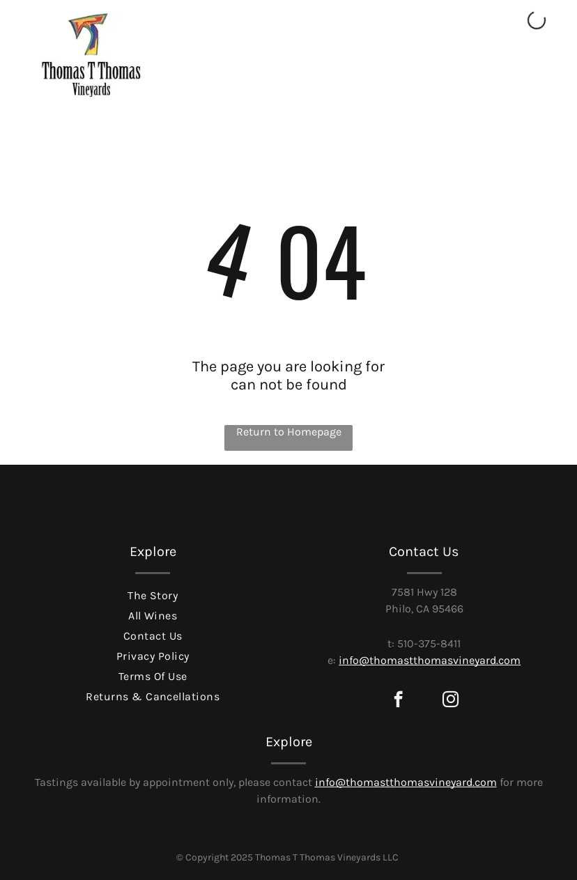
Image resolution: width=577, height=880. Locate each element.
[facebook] (398, 701)
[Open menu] (526, 75)
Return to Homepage (288, 431)
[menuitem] (152, 594)
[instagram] (450, 701)
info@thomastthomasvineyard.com (430, 660)
